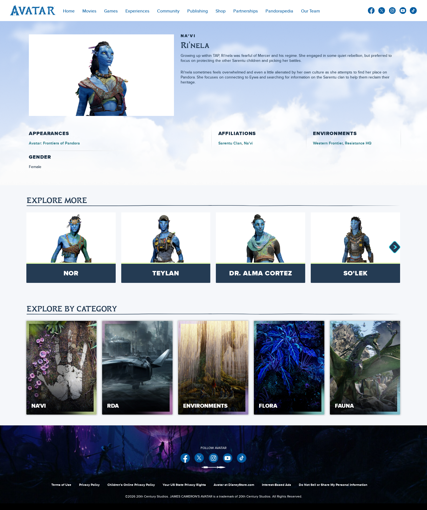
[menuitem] (69, 10)
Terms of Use (61, 484)
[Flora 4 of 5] (289, 368)
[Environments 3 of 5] (213, 368)
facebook (371, 10)
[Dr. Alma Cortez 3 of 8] (260, 247)
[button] (394, 247)
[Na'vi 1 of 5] (61, 368)
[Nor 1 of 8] (71, 247)
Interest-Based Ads (276, 484)
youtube (402, 10)
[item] (89, 10)
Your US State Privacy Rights (184, 484)
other (413, 10)
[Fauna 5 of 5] (365, 368)
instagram (392, 10)
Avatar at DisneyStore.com (234, 484)
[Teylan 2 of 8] (166, 247)
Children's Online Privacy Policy (131, 484)
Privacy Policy (89, 484)
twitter (381, 10)
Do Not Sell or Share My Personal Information (333, 484)
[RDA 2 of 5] (137, 368)
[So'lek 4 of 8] (355, 247)
